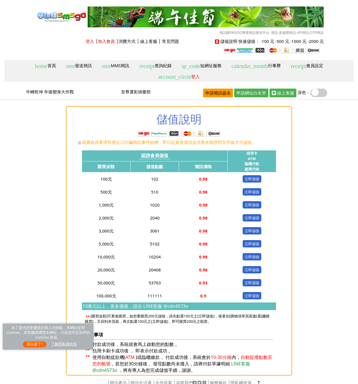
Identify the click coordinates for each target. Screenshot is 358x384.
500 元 (283, 41)
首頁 (45, 66)
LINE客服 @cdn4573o (165, 306)
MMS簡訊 (116, 66)
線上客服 (148, 41)
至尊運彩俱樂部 (136, 92)
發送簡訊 (79, 66)
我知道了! (35, 344)
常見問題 (170, 41)
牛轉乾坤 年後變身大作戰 (50, 92)
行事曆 (256, 66)
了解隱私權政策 (64, 344)
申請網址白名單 (251, 93)
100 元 (268, 41)
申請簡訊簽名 (218, 93)
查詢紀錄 (155, 66)
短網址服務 (201, 66)
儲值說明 (228, 41)
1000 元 (299, 41)
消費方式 (126, 41)
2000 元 (316, 41)
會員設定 (307, 66)
